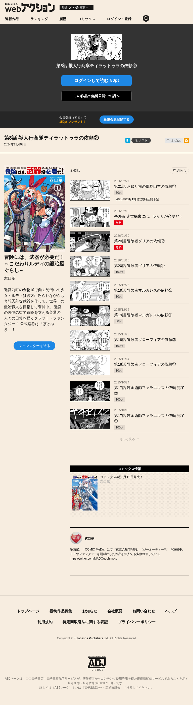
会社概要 (114, 611)
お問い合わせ (143, 611)
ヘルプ (170, 611)
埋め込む (176, 140)
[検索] (152, 18)
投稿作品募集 (61, 611)
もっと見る (127, 439)
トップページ (28, 611)
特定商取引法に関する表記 (85, 622)
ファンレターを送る (34, 346)
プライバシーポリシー (137, 622)
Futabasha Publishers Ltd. (91, 638)
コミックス (86, 19)
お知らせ (89, 611)
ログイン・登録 (119, 19)
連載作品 (12, 19)
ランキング (39, 19)
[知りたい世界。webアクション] (30, 10)
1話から (181, 170)
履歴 (62, 19)
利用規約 (45, 622)
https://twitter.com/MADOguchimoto (93, 558)
